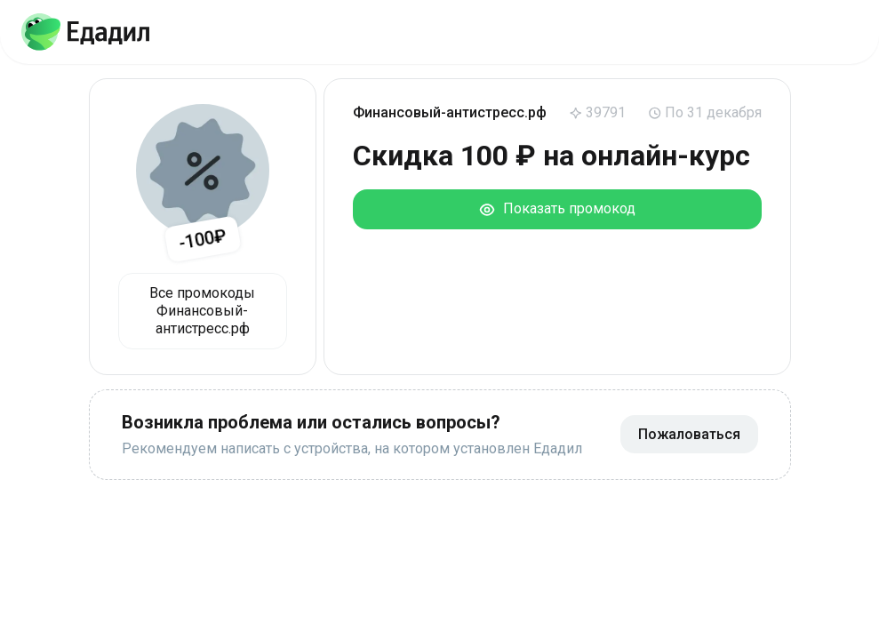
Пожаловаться (689, 434)
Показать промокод (556, 209)
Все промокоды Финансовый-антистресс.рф (202, 310)
